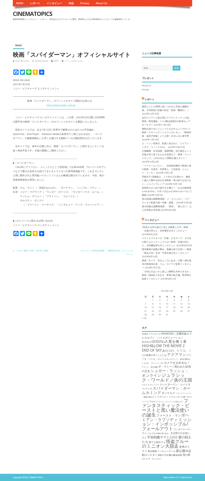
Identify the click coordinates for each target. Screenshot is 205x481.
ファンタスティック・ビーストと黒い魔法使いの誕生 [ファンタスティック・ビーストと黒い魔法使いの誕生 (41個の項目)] (166, 407)
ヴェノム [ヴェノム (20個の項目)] (147, 433)
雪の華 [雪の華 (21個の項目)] (186, 455)
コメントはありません (74, 61)
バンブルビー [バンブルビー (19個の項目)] (151, 401)
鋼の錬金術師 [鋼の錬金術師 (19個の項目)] (175, 454)
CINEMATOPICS (32, 14)
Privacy (84, 3)
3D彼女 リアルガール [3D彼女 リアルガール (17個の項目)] (151, 333)
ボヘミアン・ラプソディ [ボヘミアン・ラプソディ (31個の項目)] (165, 417)
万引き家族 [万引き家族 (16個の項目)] (156, 433)
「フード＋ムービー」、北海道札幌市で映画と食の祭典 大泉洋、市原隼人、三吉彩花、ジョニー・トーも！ (166, 169)
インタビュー (54, 3)
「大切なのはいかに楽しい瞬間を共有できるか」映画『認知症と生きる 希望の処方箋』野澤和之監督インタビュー (166, 275)
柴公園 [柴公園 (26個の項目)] (180, 450)
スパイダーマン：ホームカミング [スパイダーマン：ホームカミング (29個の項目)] (166, 390)
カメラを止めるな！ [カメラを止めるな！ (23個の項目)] (177, 363)
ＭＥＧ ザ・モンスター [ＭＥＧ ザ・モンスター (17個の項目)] (152, 458)
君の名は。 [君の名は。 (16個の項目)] (165, 433)
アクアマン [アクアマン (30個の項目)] (176, 354)
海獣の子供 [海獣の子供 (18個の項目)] (163, 455)
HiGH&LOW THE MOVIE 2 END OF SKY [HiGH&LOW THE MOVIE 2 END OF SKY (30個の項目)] (163, 348)
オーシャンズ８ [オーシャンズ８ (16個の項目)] (157, 363)
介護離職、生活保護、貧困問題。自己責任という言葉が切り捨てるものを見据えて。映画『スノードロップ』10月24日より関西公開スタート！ (166, 154)
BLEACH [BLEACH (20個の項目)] (146, 341)
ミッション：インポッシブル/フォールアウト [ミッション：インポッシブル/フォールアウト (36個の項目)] (167, 423)
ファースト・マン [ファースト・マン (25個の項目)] (168, 415)
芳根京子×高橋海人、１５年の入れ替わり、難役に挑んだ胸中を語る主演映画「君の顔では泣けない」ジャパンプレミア (166, 180)
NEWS (19, 3)
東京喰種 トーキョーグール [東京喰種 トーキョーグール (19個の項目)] (161, 451)
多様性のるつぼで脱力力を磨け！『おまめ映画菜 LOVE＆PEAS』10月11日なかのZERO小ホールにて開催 (167, 191)
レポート (35, 3)
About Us (101, 3)
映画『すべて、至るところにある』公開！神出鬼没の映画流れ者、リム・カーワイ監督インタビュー (166, 264)
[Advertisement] (131, 30)
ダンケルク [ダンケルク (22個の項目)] (168, 393)
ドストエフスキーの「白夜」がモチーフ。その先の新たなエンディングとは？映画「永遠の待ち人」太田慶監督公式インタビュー (166, 242)
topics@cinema (22, 61)
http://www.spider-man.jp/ (61, 105)
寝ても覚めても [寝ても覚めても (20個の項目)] (157, 442)
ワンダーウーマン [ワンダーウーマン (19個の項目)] (183, 429)
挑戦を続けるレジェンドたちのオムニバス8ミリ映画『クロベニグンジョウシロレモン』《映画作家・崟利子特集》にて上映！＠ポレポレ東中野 (166, 132)
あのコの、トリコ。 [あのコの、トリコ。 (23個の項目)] (175, 350)
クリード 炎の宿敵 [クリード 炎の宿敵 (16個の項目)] (150, 367)
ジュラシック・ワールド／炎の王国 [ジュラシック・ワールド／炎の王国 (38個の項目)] (167, 377)
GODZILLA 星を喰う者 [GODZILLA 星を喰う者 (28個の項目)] (169, 341)
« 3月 (144, 318)
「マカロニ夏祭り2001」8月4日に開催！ (32, 250)
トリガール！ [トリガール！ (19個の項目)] (161, 396)
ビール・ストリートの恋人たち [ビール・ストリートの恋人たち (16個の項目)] (170, 401)
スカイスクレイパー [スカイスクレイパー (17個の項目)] (150, 384)
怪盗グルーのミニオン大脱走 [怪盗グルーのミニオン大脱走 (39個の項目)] (165, 443)
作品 (71, 3)
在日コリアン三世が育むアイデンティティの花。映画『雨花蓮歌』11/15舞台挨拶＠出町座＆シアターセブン (166, 121)
